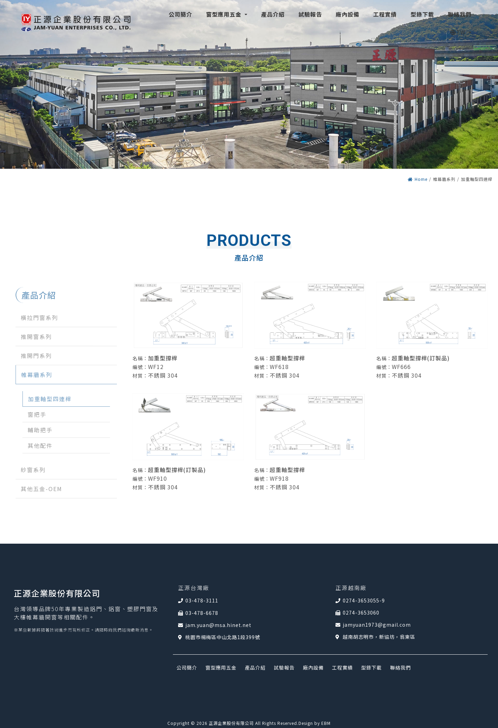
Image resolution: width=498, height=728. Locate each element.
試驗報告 (284, 667)
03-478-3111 (201, 600)
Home (417, 179)
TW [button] (458, 32)
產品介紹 (255, 667)
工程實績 (342, 667)
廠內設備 (313, 667)
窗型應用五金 (221, 667)
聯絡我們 (400, 667)
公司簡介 (186, 667)
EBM (326, 723)
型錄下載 (371, 667)
